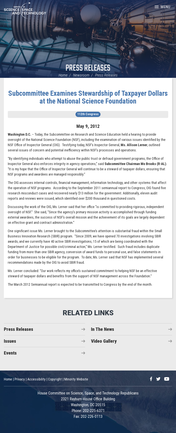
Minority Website (76, 379)
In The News (102, 329)
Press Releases (88, 68)
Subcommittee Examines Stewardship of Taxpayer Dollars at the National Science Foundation (88, 97)
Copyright (55, 379)
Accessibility (36, 379)
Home (63, 75)
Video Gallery (104, 341)
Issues (10, 341)
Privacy (20, 379)
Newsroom (81, 75)
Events (10, 353)
